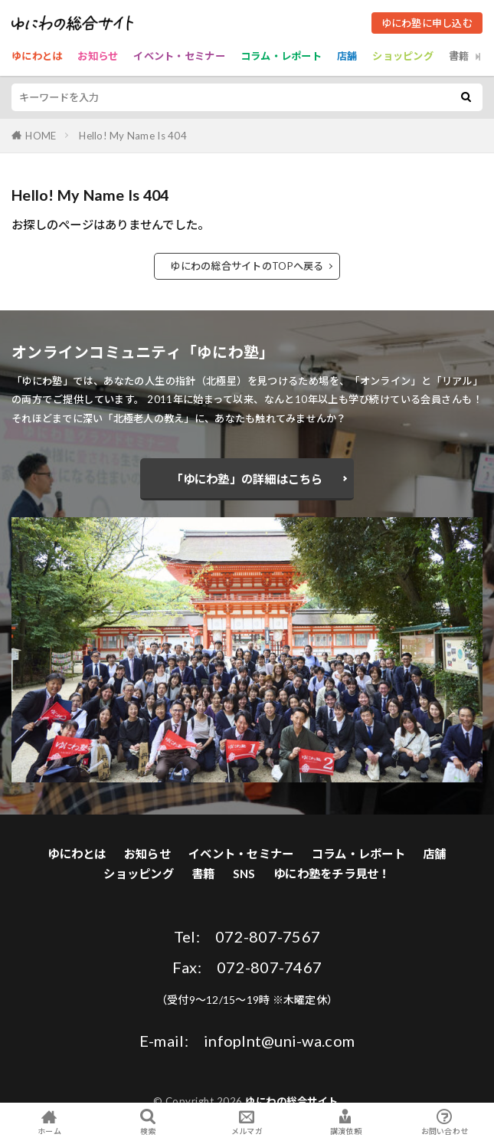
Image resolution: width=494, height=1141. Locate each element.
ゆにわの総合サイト (292, 1101)
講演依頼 (345, 1122)
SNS (244, 873)
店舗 (347, 56)
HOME (40, 136)
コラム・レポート (281, 56)
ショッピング (402, 56)
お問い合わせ (444, 1122)
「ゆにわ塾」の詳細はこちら (246, 479)
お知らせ (97, 56)
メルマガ (247, 1122)
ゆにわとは (36, 56)
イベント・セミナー (178, 56)
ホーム (49, 1122)
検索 (148, 1122)
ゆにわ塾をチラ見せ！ (332, 873)
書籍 (459, 56)
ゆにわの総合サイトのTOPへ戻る (246, 266)
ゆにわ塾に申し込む (427, 23)
